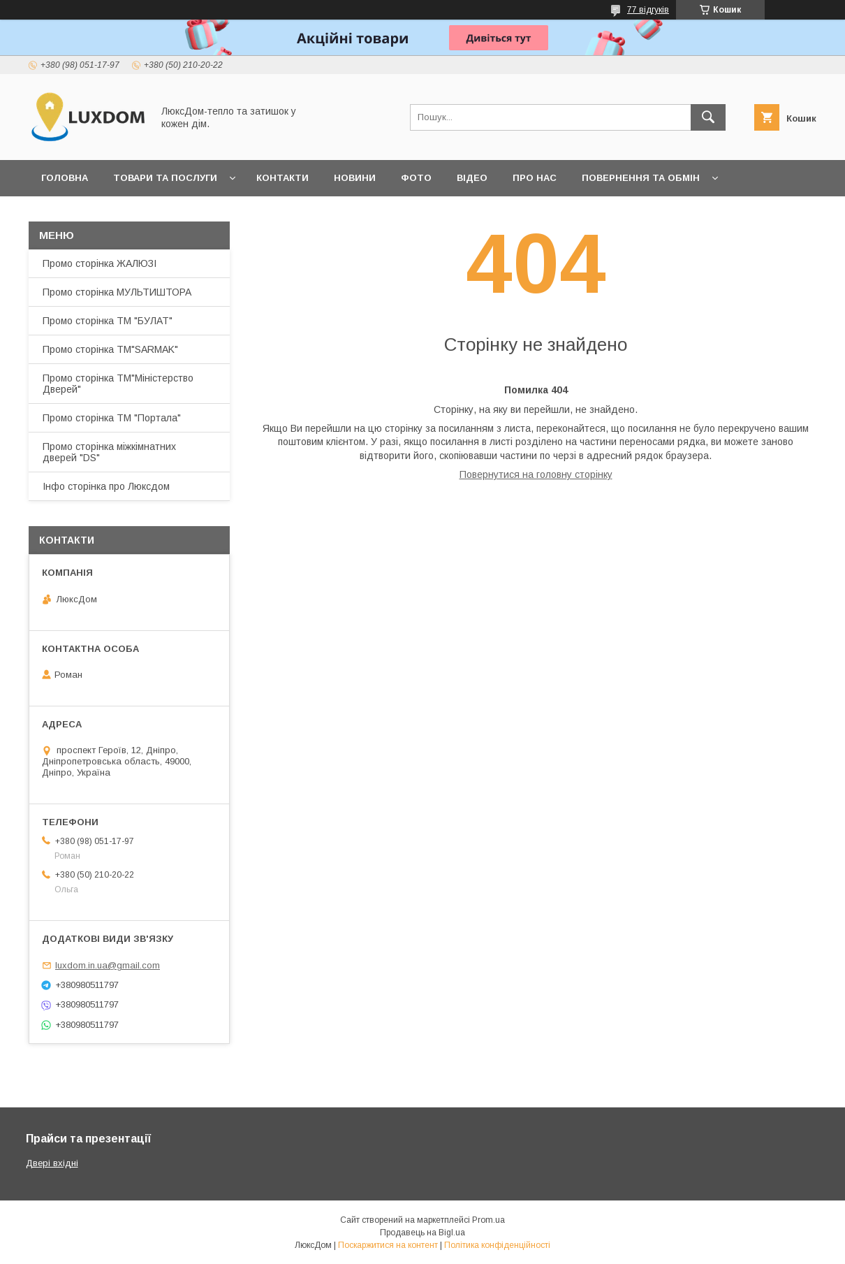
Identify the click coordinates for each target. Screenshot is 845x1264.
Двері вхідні (52, 1163)
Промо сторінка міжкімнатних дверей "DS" (109, 452)
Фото (416, 178)
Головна (64, 178)
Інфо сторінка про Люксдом (106, 486)
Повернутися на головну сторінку (536, 474)
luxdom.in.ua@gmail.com (107, 965)
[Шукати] (708, 117)
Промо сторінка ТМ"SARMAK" (110, 349)
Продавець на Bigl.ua (422, 1232)
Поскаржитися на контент (388, 1245)
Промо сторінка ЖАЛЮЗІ (99, 263)
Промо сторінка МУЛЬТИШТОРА (117, 292)
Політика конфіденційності (497, 1245)
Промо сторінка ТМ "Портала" (112, 417)
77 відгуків (648, 10)
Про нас (535, 178)
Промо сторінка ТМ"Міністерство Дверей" (118, 383)
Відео (472, 178)
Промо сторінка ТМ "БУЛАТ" (107, 320)
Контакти (282, 178)
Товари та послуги (165, 178)
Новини (355, 178)
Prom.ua (488, 1220)
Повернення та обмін (641, 178)
